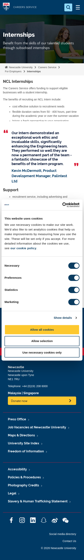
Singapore (31, 393)
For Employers (13, 71)
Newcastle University (20, 67)
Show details (63, 317)
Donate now (19, 400)
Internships (34, 71)
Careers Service (47, 67)
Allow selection (42, 341)
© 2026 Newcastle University (58, 548)
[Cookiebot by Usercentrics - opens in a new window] (62, 204)
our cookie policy (23, 248)
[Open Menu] (78, 7)
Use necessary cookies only (42, 352)
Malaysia (14, 393)
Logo (6, 7)
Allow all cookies (42, 329)
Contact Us (69, 541)
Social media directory (62, 534)
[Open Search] (68, 7)
